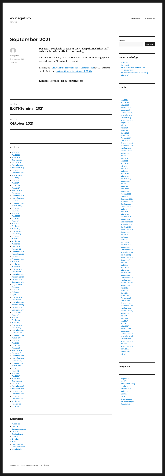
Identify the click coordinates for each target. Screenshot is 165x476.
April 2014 (16, 401)
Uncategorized (17, 444)
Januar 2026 (16, 163)
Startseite (135, 19)
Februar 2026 (17, 160)
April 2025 (16, 185)
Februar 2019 (17, 325)
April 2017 (16, 376)
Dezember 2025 (18, 165)
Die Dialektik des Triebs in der (66, 68)
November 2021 (18, 254)
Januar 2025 (16, 193)
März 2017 (16, 379)
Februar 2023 (17, 231)
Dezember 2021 (18, 252)
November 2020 (18, 277)
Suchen (122, 41)
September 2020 (18, 282)
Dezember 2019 (18, 302)
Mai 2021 (15, 262)
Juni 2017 (15, 371)
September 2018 (18, 335)
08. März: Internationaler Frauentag (134, 73)
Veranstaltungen (18, 447)
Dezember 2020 (18, 274)
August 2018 (16, 338)
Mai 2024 (15, 213)
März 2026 (16, 158)
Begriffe (15, 426)
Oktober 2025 (17, 170)
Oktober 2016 (17, 391)
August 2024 (17, 206)
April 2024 (16, 216)
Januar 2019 (16, 328)
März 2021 (16, 267)
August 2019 (17, 312)
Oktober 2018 (17, 333)
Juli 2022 (15, 236)
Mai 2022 (15, 239)
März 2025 (16, 188)
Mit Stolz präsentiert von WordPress (35, 465)
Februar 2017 (17, 381)
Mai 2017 (15, 373)
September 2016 (18, 394)
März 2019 (16, 323)
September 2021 (18, 259)
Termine (15, 439)
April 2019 (16, 320)
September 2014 (18, 399)
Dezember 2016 (18, 386)
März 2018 (16, 348)
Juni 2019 (15, 315)
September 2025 (18, 173)
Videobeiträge (17, 449)
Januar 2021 (16, 272)
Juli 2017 (15, 368)
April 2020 (16, 295)
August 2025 (17, 175)
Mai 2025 (15, 183)
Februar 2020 (17, 297)
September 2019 (18, 310)
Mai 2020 (15, 292)
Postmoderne (87, 68)
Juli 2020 (15, 287)
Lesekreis (13, 62)
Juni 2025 (15, 180)
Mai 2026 (15, 152)
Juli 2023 (15, 218)
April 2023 (16, 226)
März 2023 (16, 229)
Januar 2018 (16, 353)
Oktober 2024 (17, 201)
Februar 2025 (17, 191)
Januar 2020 (16, 300)
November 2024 (18, 198)
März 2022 (16, 244)
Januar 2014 (16, 404)
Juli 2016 (15, 396)
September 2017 (18, 363)
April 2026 (16, 155)
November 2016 (18, 389)
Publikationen (17, 434)
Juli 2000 (15, 406)
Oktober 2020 (17, 279)
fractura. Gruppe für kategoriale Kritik (74, 71)
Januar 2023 (16, 234)
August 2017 (16, 366)
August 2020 (17, 285)
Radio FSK (16, 437)
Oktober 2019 (17, 307)
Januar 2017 (16, 384)
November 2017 (18, 358)
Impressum (149, 19)
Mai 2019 (15, 318)
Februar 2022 (17, 246)
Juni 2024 (15, 211)
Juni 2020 (15, 290)
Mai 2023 (15, 224)
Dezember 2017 (18, 356)
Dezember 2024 (18, 196)
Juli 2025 (15, 178)
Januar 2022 (16, 249)
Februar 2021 (17, 269)
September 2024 (18, 203)
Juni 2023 (15, 221)
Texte (14, 442)
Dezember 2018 (18, 330)
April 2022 (16, 241)
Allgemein (16, 424)
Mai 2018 (15, 343)
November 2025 (18, 168)
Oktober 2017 (17, 361)
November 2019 (18, 305)
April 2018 (16, 346)
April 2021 (16, 264)
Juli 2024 (15, 208)
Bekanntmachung (19, 429)
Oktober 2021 (17, 257)
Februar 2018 (17, 351)
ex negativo (20, 18)
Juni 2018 (15, 340)
